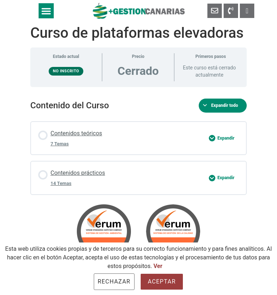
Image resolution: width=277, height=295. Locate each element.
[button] (46, 10)
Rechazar (114, 281)
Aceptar (162, 281)
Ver (157, 266)
